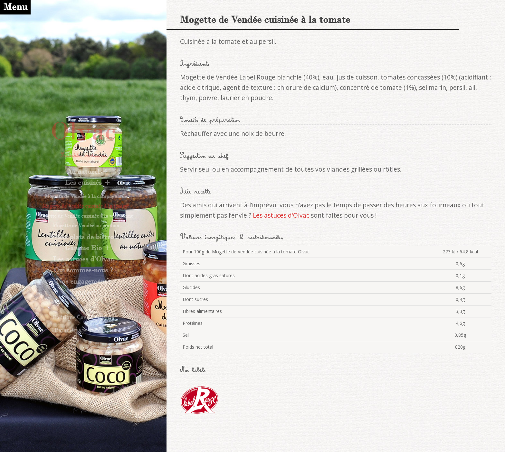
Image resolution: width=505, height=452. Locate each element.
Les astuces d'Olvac (281, 215)
